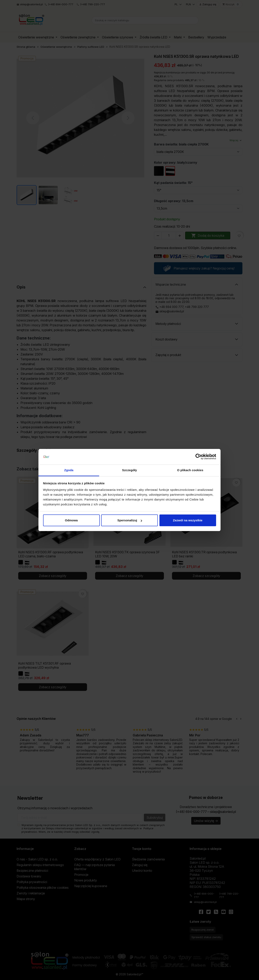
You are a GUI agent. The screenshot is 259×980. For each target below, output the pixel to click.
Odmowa (71, 520)
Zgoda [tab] (68, 470)
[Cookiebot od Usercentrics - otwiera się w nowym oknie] (198, 457)
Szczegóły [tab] (129, 470)
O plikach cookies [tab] (190, 470)
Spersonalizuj (129, 520)
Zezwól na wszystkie (188, 520)
